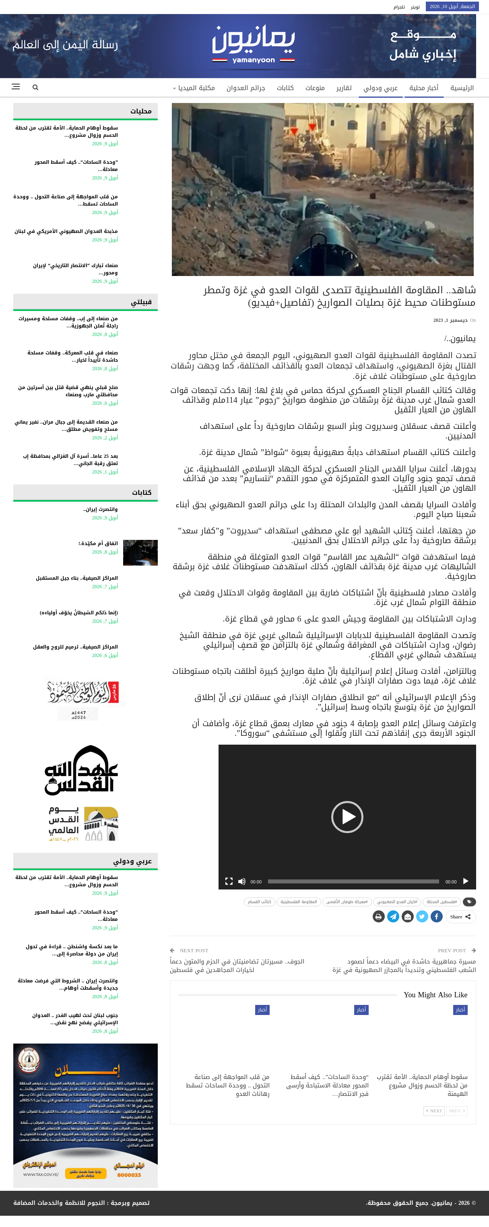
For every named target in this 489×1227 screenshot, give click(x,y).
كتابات (285, 88)
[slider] (353, 881)
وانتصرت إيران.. (100, 509)
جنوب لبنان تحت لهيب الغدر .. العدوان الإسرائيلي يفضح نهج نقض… (75, 1019)
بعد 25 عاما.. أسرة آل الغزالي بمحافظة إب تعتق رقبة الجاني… (70, 460)
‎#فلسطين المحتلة (442, 902)
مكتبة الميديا (196, 88)
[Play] (466, 881)
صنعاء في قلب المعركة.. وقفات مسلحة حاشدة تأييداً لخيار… (72, 356)
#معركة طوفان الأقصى (347, 902)
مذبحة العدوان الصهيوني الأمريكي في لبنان (66, 231)
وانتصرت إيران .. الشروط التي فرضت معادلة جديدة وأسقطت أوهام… (68, 984)
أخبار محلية (424, 88)
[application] (347, 817)
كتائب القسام (259, 902)
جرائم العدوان (246, 88)
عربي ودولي (380, 88)
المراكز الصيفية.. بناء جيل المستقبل (77, 578)
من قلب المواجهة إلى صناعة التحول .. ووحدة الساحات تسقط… (65, 200)
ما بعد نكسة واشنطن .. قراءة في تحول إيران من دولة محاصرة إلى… (72, 950)
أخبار (460, 1009)
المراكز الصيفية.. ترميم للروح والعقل (75, 646)
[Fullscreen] (229, 881)
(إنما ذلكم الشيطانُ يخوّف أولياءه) (79, 612)
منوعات (315, 88)
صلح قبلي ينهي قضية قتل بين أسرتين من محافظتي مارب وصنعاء (68, 391)
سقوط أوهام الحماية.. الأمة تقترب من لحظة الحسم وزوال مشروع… (66, 132)
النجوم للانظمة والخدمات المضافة (59, 1203)
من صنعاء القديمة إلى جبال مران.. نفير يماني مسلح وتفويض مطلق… (66, 426)
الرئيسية (462, 88)
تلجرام (399, 7)
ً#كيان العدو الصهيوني (397, 902)
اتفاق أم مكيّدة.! (98, 543)
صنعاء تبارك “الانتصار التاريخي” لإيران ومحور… (75, 269)
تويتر (415, 7)
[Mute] (242, 881)
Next (434, 1111)
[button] (347, 817)
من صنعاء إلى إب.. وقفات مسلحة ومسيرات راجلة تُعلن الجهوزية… (68, 322)
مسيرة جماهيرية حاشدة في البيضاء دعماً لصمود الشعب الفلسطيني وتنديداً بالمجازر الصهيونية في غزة (404, 966)
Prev (456, 1111)
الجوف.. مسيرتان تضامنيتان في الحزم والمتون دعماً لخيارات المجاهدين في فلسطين (237, 966)
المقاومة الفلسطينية (299, 902)
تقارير (344, 88)
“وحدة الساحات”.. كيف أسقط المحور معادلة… (76, 166)
